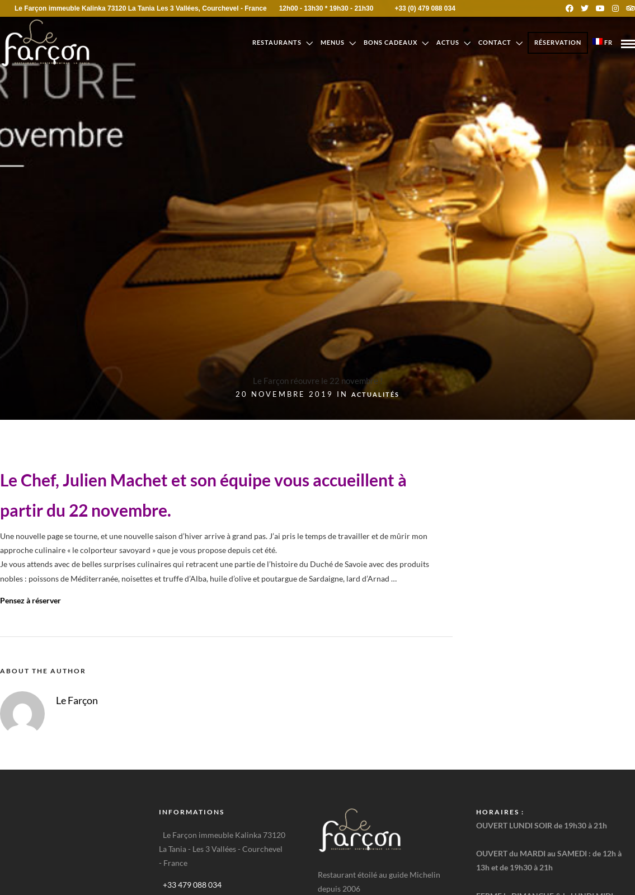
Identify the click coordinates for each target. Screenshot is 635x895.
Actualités (375, 394)
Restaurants (277, 42)
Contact (494, 42)
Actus (447, 42)
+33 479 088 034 (192, 884)
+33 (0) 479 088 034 (417, 8)
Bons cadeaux (390, 42)
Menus (333, 42)
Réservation (557, 42)
